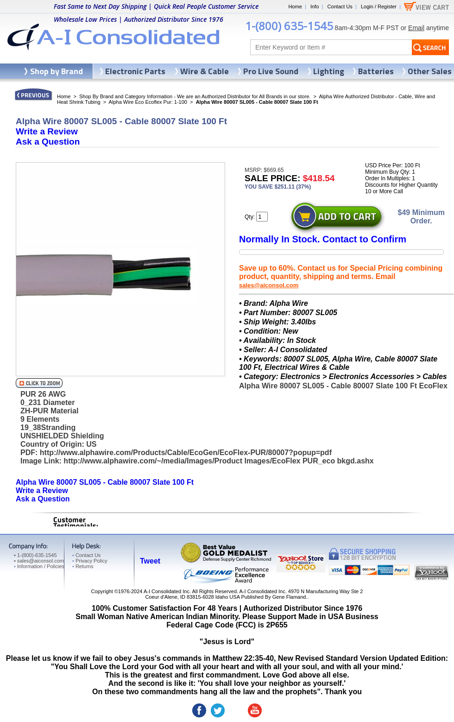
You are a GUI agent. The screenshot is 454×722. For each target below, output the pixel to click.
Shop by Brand (56, 71)
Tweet (150, 561)
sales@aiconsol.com (268, 285)
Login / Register (379, 6)
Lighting (328, 71)
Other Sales (430, 71)
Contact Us (339, 6)
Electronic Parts (135, 71)
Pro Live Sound (270, 71)
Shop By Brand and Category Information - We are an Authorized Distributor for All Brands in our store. (194, 96)
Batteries (376, 71)
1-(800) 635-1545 (289, 25)
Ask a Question (48, 141)
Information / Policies (39, 566)
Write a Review (47, 131)
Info (314, 6)
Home (295, 6)
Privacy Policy (89, 561)
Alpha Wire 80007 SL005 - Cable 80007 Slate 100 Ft (105, 482)
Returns (82, 566)
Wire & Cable (204, 71)
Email (416, 28)
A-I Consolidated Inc (166, 591)
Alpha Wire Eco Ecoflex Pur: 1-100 (148, 102)
